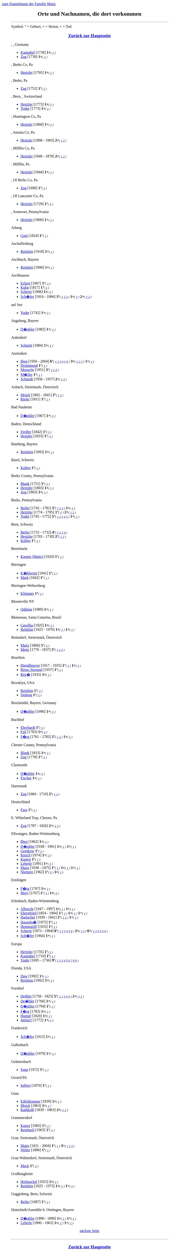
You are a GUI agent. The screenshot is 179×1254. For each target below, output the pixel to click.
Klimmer (27, 593)
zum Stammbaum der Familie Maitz (29, 4)
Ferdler (26, 432)
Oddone (26, 609)
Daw (24, 976)
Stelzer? (27, 1020)
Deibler (26, 996)
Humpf (26, 1016)
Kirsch (26, 855)
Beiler (25, 508)
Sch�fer (27, 297)
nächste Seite (89, 1231)
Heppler (27, 436)
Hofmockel (29, 1182)
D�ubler (27, 329)
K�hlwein (29, 573)
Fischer (26, 778)
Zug (24, 57)
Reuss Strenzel (32, 670)
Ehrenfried (28, 913)
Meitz (25, 650)
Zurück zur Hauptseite (89, 35)
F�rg (25, 737)
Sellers (26, 1085)
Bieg (24, 361)
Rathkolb (27, 1110)
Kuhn (25, 287)
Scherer (26, 292)
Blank (25, 484)
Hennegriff (29, 927)
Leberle (26, 864)
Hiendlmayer (30, 665)
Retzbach (27, 1130)
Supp (24, 1070)
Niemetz (27, 872)
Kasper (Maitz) (32, 557)
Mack (25, 1166)
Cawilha (27, 625)
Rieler (25, 399)
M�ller (27, 375)
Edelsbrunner (30, 1101)
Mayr (25, 893)
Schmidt (27, 379)
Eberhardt (28, 728)
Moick (25, 395)
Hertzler (27, 73)
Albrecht (27, 909)
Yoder (25, 108)
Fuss (24, 810)
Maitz (25, 645)
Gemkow (27, 851)
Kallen (26, 468)
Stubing (26, 695)
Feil (23, 732)
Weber (25, 1150)
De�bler (27, 1001)
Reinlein (27, 251)
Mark (25, 578)
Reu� (25, 675)
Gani (24, 236)
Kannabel (28, 52)
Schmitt (26, 345)
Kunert (26, 859)
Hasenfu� (29, 922)
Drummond (29, 365)
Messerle (27, 370)
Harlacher (28, 917)
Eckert (25, 283)
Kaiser (25, 1126)
